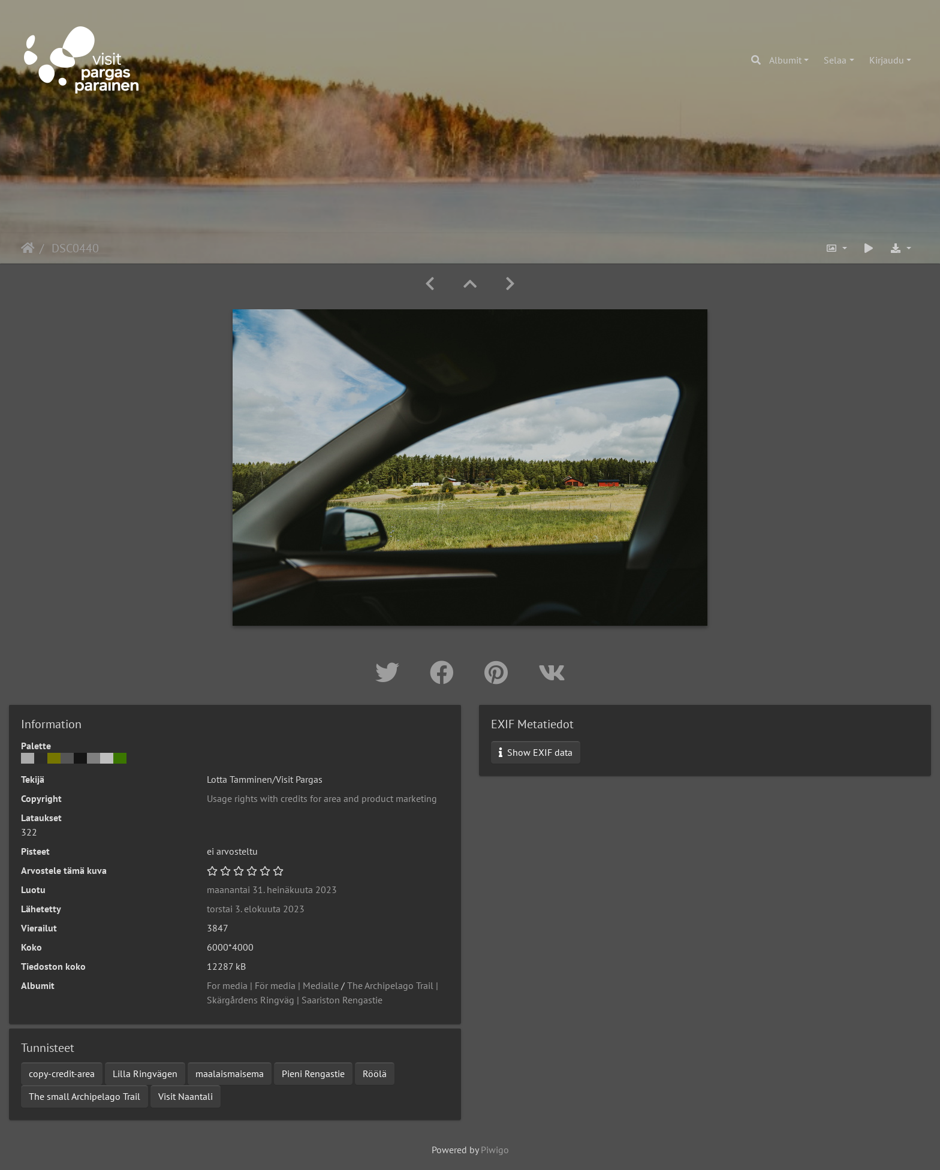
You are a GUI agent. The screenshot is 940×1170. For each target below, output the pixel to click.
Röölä (375, 1073)
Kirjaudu (886, 60)
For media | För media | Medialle (273, 985)
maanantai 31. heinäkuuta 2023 (272, 889)
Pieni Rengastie (313, 1073)
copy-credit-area (62, 1073)
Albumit (785, 60)
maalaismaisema (229, 1073)
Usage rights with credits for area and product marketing (322, 798)
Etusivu (28, 248)
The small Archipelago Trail (84, 1096)
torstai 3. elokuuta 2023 (256, 909)
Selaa (835, 60)
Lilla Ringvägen (145, 1073)
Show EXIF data (536, 752)
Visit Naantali (185, 1096)
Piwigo (495, 1150)
